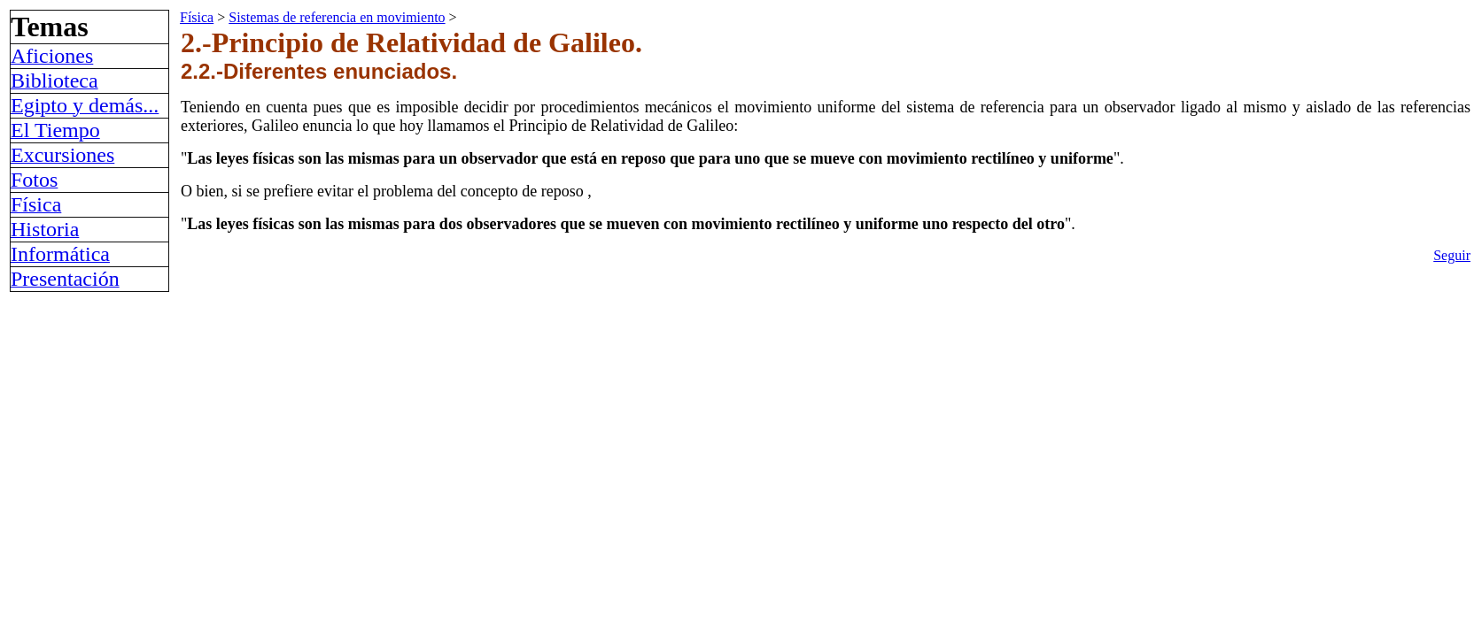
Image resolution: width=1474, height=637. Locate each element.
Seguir (1451, 255)
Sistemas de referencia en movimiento (337, 17)
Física (196, 17)
